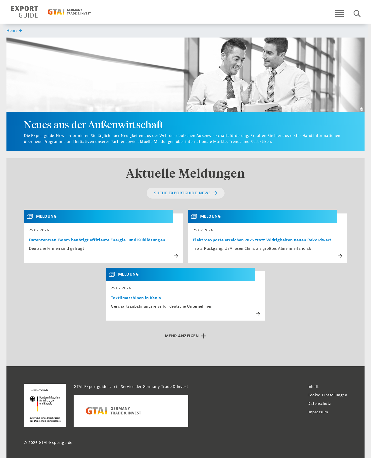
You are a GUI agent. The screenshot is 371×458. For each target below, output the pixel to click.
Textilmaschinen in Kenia (136, 298)
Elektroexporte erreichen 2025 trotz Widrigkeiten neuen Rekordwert (262, 240)
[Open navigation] (339, 13)
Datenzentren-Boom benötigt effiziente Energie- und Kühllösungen (97, 240)
